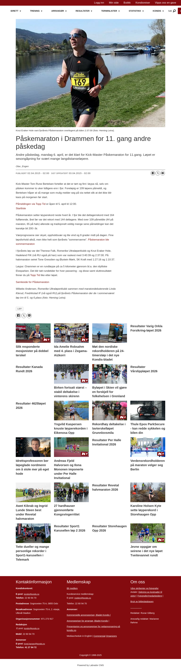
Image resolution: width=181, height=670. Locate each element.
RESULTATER (83, 11)
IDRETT (14, 11)
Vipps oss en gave (165, 2)
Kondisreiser (143, 2)
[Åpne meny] (174, 11)
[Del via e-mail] (162, 173)
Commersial (99, 636)
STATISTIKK (135, 11)
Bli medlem (72, 588)
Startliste (21, 208)
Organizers (111, 636)
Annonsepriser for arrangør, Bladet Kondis (87, 621)
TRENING (35, 11)
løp (19, 309)
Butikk (127, 2)
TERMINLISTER (109, 11)
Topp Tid (35, 275)
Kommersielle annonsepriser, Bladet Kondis (88, 615)
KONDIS (157, 11)
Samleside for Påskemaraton (32, 282)
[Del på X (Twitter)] (157, 173)
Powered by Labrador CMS (90, 665)
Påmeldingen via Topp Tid (30, 204)
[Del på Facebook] (153, 173)
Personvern (136, 607)
